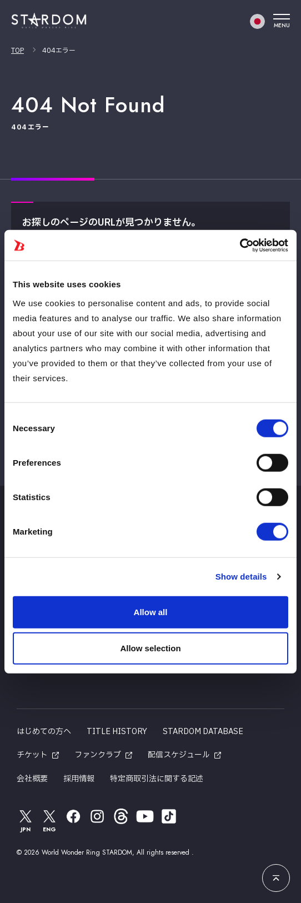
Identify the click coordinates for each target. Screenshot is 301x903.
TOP (17, 51)
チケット (32, 755)
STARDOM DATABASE (203, 731)
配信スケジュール (179, 755)
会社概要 (32, 779)
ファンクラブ (97, 755)
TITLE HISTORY (117, 731)
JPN (25, 820)
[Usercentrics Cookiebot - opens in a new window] (239, 245)
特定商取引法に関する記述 (156, 779)
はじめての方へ (44, 731)
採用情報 (78, 779)
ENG (49, 820)
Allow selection (150, 648)
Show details (241, 576)
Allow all (151, 611)
